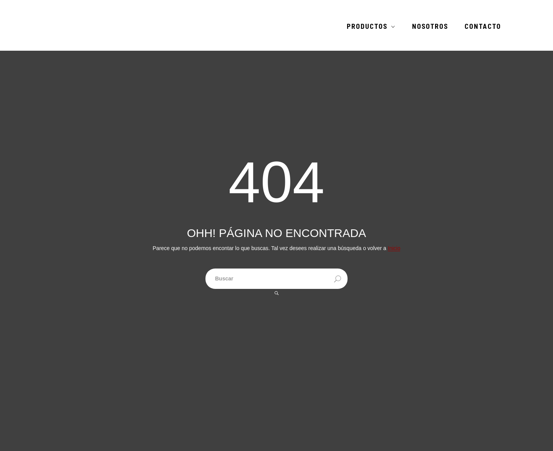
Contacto (483, 26)
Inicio (394, 248)
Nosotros (430, 26)
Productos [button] (367, 26)
